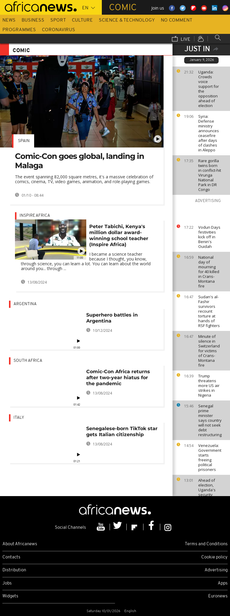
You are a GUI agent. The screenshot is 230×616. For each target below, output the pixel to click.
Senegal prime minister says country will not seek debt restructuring (210, 420)
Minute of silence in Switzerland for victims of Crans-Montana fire (209, 351)
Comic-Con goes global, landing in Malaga (79, 160)
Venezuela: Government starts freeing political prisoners (209, 457)
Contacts (11, 557)
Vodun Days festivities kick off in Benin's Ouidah (209, 237)
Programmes (19, 30)
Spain (24, 141)
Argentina (25, 304)
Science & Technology (127, 20)
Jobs (7, 583)
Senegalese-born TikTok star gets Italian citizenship (122, 431)
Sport (58, 20)
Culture (82, 20)
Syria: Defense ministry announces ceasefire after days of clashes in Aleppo (208, 133)
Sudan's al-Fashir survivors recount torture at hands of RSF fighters (209, 311)
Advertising (216, 570)
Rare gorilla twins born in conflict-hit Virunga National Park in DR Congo (209, 175)
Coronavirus (58, 30)
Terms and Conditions (206, 544)
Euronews (218, 596)
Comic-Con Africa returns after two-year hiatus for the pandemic (118, 377)
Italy (18, 417)
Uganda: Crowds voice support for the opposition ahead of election (208, 89)
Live (181, 39)
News (9, 20)
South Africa (27, 361)
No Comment (176, 20)
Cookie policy (214, 557)
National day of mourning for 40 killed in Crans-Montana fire (208, 271)
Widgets (10, 596)
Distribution (14, 570)
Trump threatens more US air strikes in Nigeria (209, 385)
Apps (223, 583)
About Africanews (19, 544)
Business (33, 20)
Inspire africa (34, 215)
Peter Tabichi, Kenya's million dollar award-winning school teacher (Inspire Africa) (118, 235)
